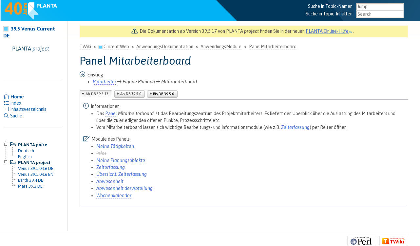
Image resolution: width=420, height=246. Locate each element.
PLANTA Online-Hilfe (329, 31)
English (25, 156)
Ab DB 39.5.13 (97, 94)
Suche (12, 115)
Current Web (116, 46)
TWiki (85, 46)
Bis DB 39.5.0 (163, 94)
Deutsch (26, 150)
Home (13, 96)
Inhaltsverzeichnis (24, 109)
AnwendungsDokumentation (164, 46)
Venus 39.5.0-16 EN (35, 174)
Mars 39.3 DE (30, 186)
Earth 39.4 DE (30, 180)
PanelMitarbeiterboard (272, 46)
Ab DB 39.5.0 (130, 94)
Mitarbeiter (104, 81)
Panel (111, 113)
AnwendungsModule (220, 46)
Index (12, 103)
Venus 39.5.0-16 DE (35, 168)
